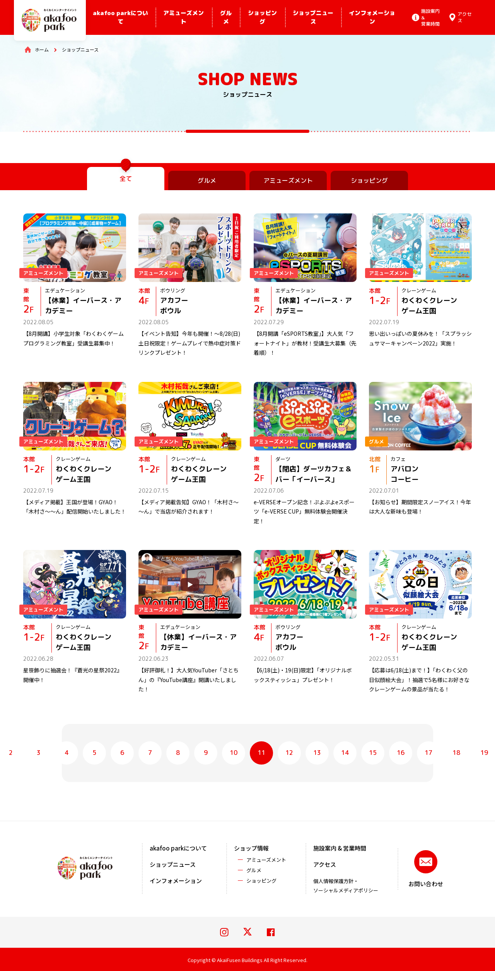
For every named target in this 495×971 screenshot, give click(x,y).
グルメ (226, 17)
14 (345, 752)
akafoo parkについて (120, 17)
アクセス (324, 864)
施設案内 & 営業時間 (339, 848)
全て (125, 178)
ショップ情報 (251, 848)
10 (233, 752)
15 (373, 752)
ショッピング (262, 17)
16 (401, 752)
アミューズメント (183, 17)
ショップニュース (313, 17)
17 (428, 752)
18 (456, 752)
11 (261, 752)
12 (289, 752)
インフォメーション (372, 17)
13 (317, 752)
